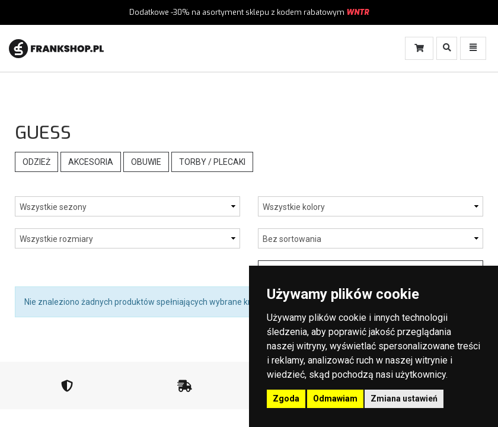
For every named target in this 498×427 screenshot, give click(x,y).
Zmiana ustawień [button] (404, 398)
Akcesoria (90, 162)
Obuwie (146, 162)
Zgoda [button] (286, 398)
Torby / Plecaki (212, 162)
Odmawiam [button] (335, 398)
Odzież (36, 162)
